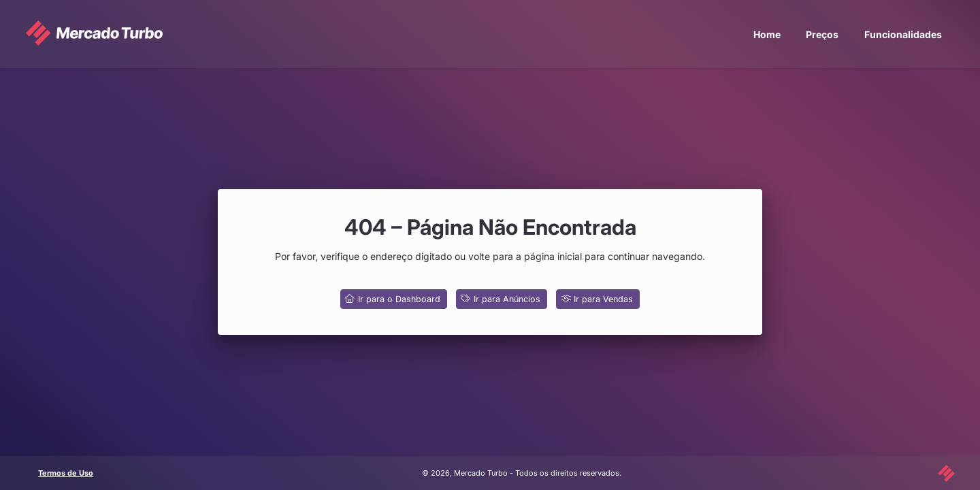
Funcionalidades (903, 34)
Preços (822, 34)
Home (767, 34)
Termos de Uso (65, 473)
